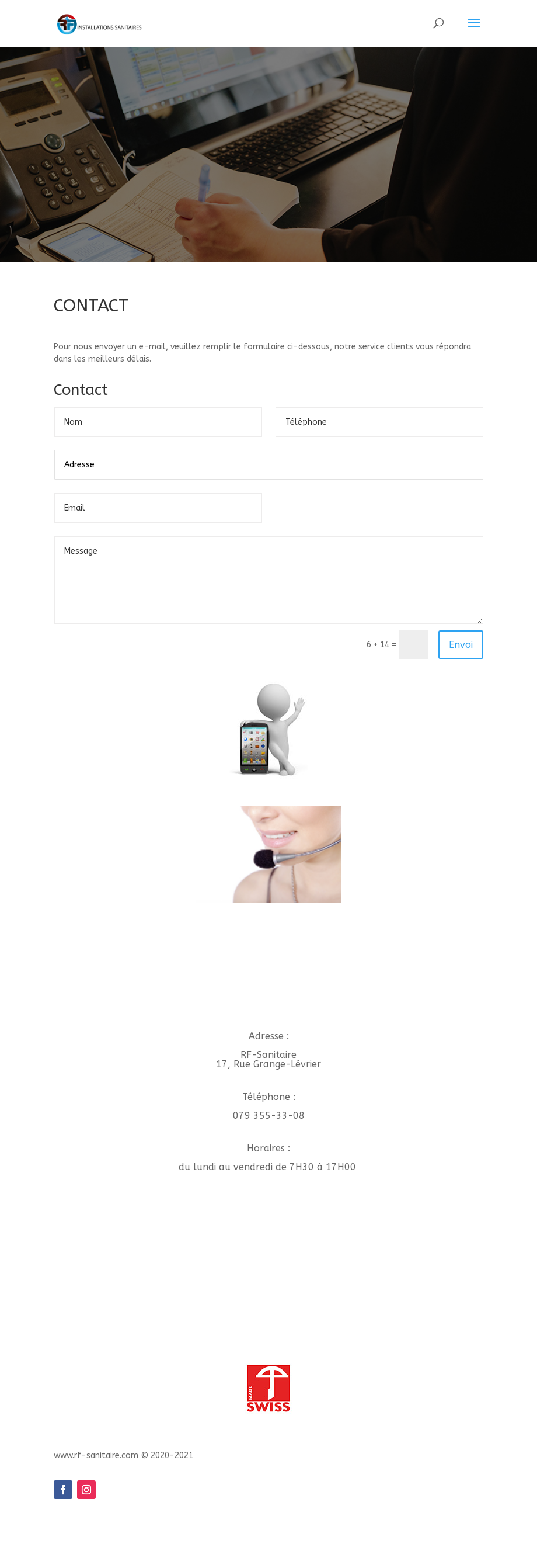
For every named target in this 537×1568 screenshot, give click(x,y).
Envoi (461, 644)
